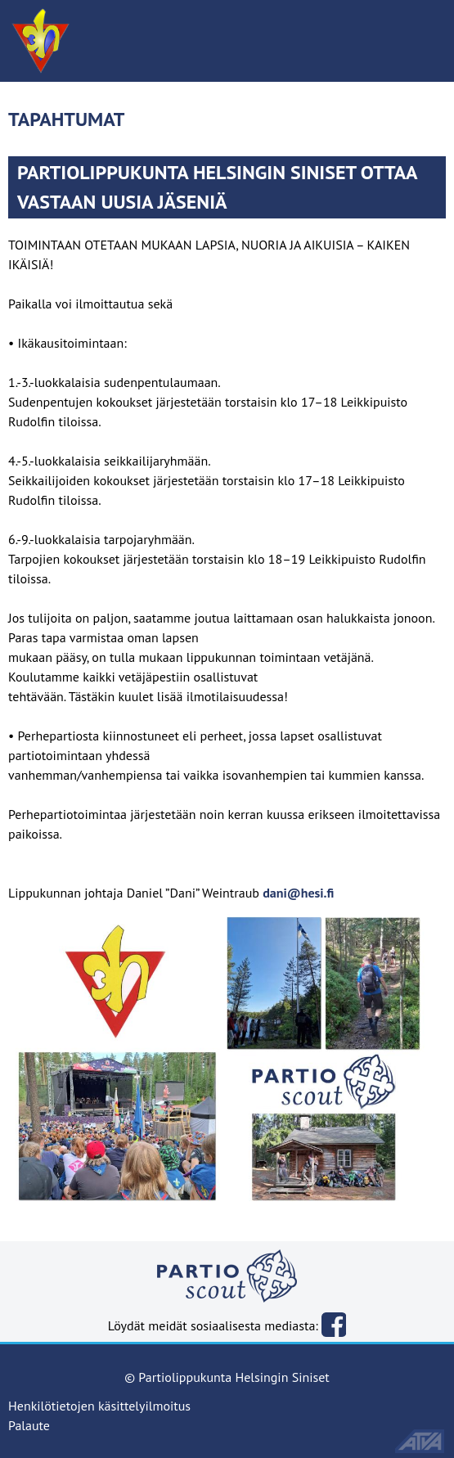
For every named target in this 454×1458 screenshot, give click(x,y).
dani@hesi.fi (298, 892)
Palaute (29, 1425)
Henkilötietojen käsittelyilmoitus (99, 1405)
